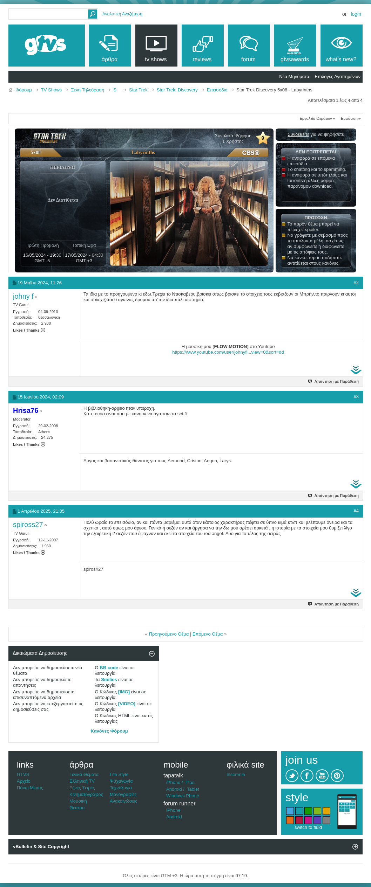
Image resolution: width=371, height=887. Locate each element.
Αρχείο (24, 781)
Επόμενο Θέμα (208, 634)
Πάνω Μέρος (30, 787)
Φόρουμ (23, 89)
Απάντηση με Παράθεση (334, 381)
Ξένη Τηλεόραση (87, 89)
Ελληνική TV (82, 781)
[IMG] (124, 691)
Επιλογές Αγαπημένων (337, 76)
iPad (190, 782)
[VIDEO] (126, 703)
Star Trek (138, 89)
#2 (356, 282)
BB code (109, 667)
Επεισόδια (217, 89)
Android (174, 789)
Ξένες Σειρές (82, 787)
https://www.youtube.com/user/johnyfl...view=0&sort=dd (228, 352)
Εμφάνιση (349, 118)
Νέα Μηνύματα (294, 76)
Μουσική (78, 801)
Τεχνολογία (121, 787)
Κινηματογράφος (86, 794)
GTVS (23, 774)
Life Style (119, 774)
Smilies (109, 679)
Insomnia (236, 774)
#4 (356, 510)
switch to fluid (308, 827)
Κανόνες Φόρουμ (109, 731)
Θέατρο (77, 807)
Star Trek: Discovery (177, 89)
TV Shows (51, 89)
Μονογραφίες (123, 794)
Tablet (193, 789)
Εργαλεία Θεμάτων (315, 118)
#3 (356, 396)
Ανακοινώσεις (123, 801)
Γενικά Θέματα (84, 774)
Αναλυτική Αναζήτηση (122, 14)
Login (356, 14)
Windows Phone (182, 795)
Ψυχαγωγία (121, 781)
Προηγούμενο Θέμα (169, 634)
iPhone (173, 782)
